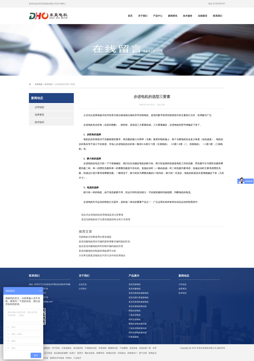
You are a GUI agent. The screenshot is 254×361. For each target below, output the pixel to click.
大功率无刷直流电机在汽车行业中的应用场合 (102, 255)
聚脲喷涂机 (113, 348)
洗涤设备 (133, 348)
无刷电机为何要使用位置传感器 (95, 237)
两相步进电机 (135, 310)
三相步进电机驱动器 (138, 328)
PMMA (69, 358)
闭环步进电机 (135, 319)
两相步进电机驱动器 (138, 324)
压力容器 (48, 353)
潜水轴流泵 (78, 348)
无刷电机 (39, 84)
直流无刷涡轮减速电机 (139, 302)
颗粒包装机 (90, 353)
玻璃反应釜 (111, 353)
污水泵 (45, 358)
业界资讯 (39, 114)
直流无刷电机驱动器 (138, 306)
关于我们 (142, 15)
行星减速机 (134, 337)
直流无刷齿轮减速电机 (139, 293)
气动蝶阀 (124, 348)
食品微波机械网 (61, 353)
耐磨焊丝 (100, 353)
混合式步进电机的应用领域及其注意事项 (102, 214)
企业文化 (83, 284)
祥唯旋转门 (132, 353)
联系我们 (217, 15)
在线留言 (202, 15)
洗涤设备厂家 (145, 348)
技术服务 (187, 15)
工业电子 (77, 358)
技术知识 (49, 84)
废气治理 (143, 353)
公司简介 (83, 289)
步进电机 (88, 115)
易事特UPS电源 (57, 358)
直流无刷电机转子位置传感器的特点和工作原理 (105, 219)
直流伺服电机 (135, 289)
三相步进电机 (135, 315)
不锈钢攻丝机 (91, 348)
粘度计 (72, 353)
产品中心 (157, 15)
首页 (130, 15)
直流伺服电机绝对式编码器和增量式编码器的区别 (104, 241)
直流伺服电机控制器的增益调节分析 (97, 250)
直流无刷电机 (135, 284)
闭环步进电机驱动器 (138, 332)
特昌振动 (122, 353)
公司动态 (39, 107)
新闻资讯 (172, 15)
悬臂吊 (80, 353)
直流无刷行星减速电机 (139, 297)
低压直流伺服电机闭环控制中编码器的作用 (101, 246)
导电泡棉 (102, 348)
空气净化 (56, 348)
